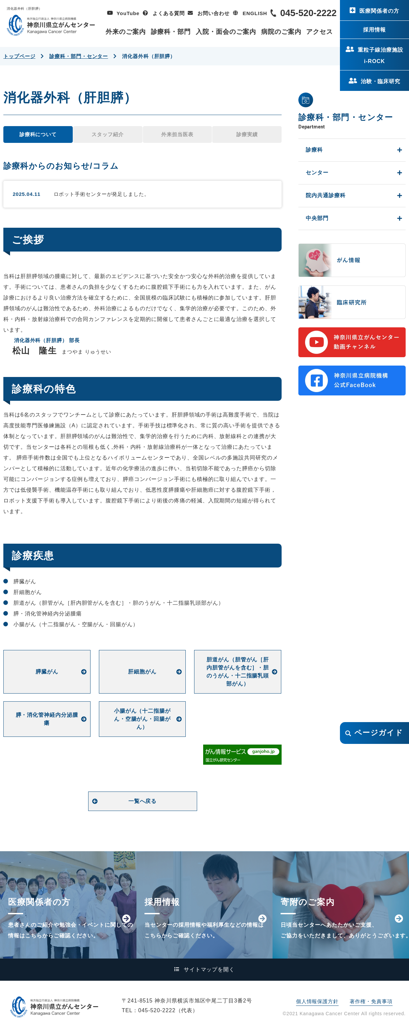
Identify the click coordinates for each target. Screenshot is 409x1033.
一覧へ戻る (142, 801)
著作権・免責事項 (371, 1001)
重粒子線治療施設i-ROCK (380, 55)
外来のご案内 (126, 31)
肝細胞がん (142, 671)
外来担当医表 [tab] (177, 134)
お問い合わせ (213, 13)
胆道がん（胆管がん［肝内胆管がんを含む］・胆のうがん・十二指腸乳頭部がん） (238, 672)
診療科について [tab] (38, 134)
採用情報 (374, 30)
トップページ (19, 56)
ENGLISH (255, 13)
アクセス (319, 31)
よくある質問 (168, 13)
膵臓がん (47, 671)
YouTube (128, 13)
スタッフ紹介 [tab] (107, 134)
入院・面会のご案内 (226, 31)
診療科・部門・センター (78, 56)
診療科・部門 (171, 31)
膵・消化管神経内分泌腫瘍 (47, 719)
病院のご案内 (281, 31)
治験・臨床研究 (381, 81)
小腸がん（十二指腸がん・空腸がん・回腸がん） (142, 719)
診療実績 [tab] (247, 134)
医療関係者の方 (379, 11)
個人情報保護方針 (317, 1001)
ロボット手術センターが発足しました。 (102, 194)
